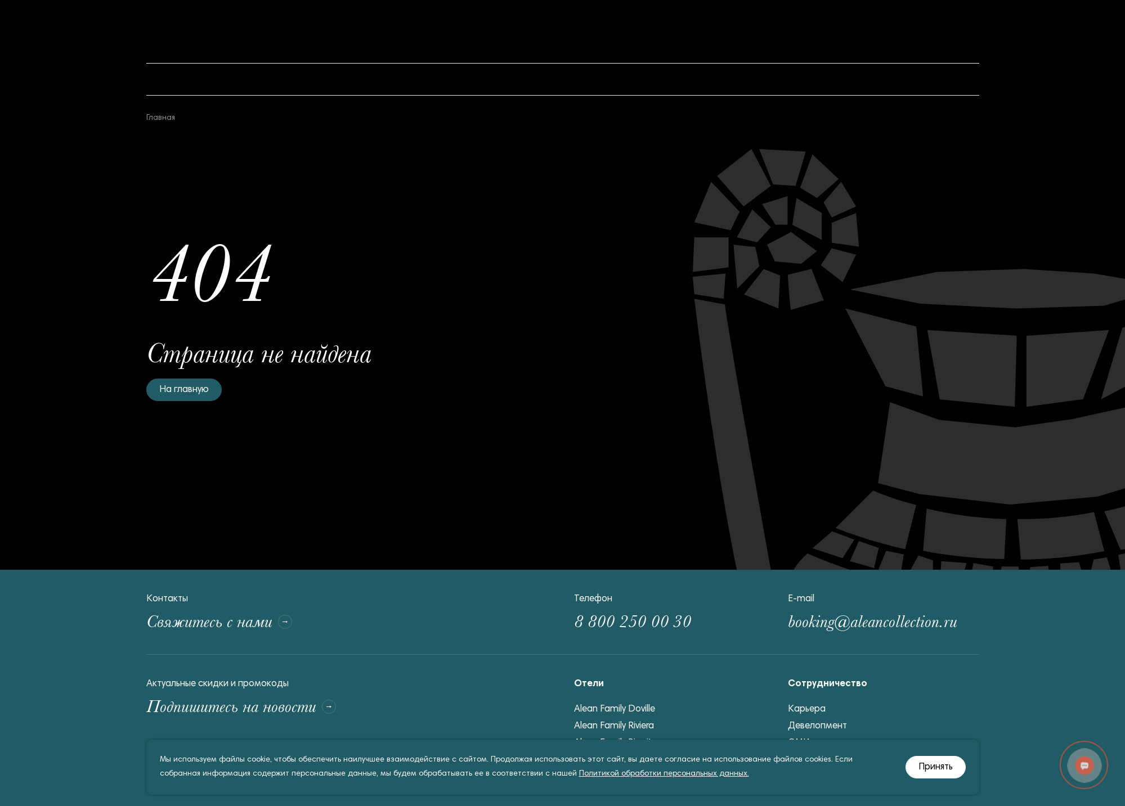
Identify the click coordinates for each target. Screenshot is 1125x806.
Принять (935, 767)
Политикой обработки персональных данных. (664, 774)
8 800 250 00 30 (632, 622)
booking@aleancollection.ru (872, 622)
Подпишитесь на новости (241, 707)
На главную (184, 390)
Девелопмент (817, 726)
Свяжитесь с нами (219, 622)
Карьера (807, 709)
